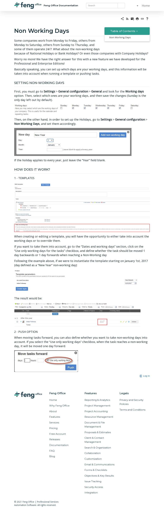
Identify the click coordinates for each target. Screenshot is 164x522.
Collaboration (92, 453)
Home (145, 5)
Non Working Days (120, 37)
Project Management (97, 405)
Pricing (53, 428)
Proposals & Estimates (97, 432)
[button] (134, 5)
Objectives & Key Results (99, 475)
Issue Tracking (92, 481)
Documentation (59, 445)
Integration (91, 492)
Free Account (57, 433)
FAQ (52, 450)
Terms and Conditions (132, 409)
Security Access (93, 487)
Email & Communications (99, 464)
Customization (93, 458)
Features (54, 416)
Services (54, 422)
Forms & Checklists (95, 470)
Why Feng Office (59, 405)
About (53, 411)
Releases (54, 439)
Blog (52, 456)
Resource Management (98, 416)
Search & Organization (97, 447)
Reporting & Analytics (97, 399)
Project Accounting (96, 411)
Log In (144, 375)
